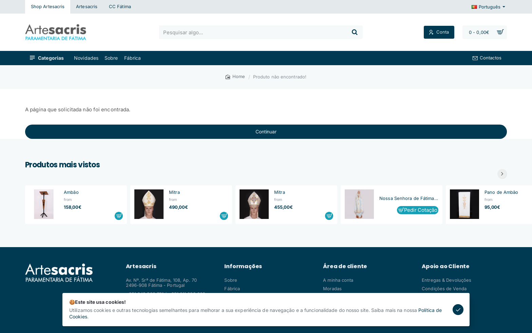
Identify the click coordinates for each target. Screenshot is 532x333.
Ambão (71, 192)
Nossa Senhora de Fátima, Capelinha (408, 198)
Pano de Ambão (501, 192)
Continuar (265, 131)
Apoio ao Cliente (446, 266)
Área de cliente (345, 266)
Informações (243, 266)
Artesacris (141, 266)
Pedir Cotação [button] (420, 210)
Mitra (174, 192)
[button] (119, 216)
